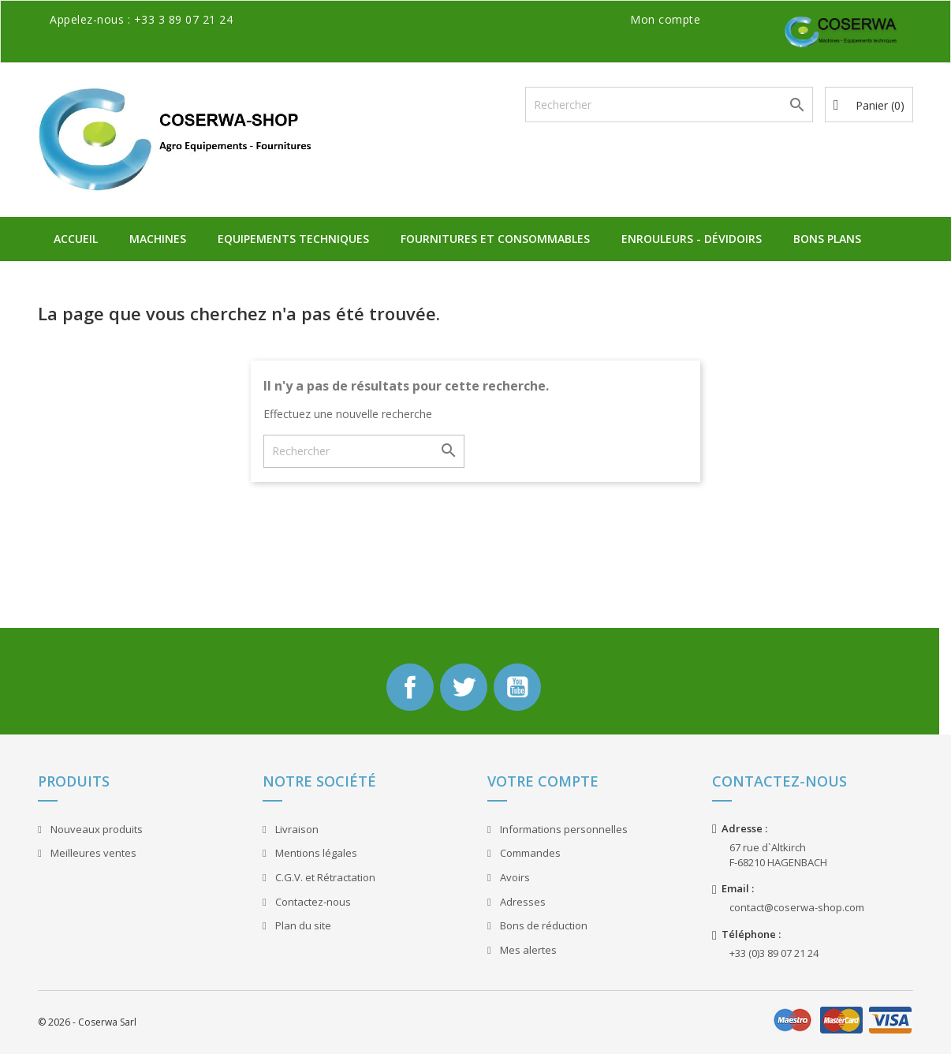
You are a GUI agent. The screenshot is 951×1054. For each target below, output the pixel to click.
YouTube (517, 687)
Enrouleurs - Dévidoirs (691, 238)
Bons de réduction (542, 925)
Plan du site (302, 925)
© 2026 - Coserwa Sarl (87, 1022)
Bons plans (827, 238)
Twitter (463, 687)
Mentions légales (315, 853)
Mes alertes (527, 950)
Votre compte (543, 781)
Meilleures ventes (92, 853)
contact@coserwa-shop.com (796, 907)
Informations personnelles (563, 829)
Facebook (410, 687)
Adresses (522, 902)
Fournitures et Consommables (495, 238)
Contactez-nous (312, 902)
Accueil (76, 238)
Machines (157, 238)
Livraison (296, 829)
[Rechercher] (669, 104)
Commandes (529, 853)
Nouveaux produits (95, 829)
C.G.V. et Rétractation (324, 877)
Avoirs (514, 877)
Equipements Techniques (293, 238)
